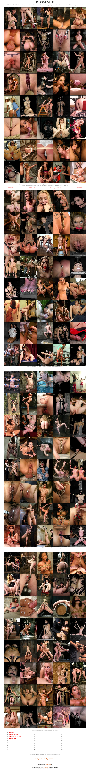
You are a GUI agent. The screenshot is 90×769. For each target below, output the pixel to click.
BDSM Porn (11, 188)
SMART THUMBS (48, 768)
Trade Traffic (48, 764)
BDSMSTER (78, 188)
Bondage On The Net (56, 188)
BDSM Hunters (33, 188)
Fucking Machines (39, 759)
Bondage (46, 759)
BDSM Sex (46, 767)
